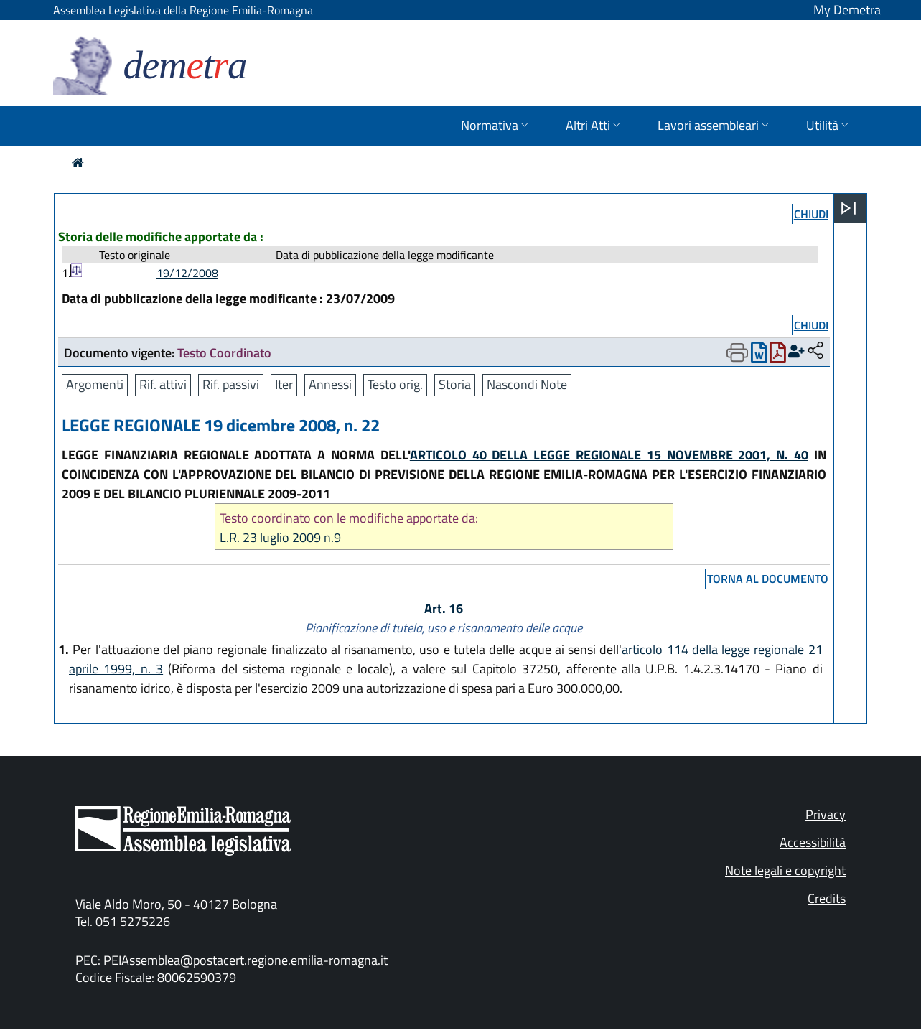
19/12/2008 (187, 272)
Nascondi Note (527, 384)
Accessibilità (813, 842)
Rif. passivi (230, 384)
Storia (455, 384)
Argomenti (94, 384)
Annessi (330, 384)
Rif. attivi (163, 384)
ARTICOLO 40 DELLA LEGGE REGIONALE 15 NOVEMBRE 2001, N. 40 (609, 454)
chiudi (811, 214)
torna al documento (767, 578)
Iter (284, 384)
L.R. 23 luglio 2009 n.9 (280, 537)
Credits (827, 898)
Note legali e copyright (785, 870)
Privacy (825, 814)
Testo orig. (395, 384)
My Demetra (847, 9)
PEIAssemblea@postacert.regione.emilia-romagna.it (245, 960)
